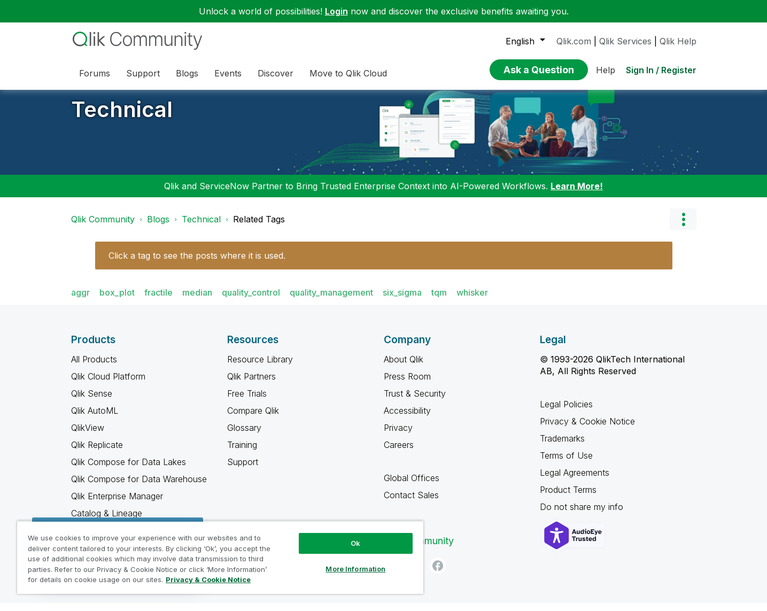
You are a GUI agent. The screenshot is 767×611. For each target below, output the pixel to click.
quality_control (251, 300)
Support (242, 470)
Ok (355, 543)
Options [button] (683, 227)
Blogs (158, 227)
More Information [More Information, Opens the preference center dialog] (355, 568)
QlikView (87, 435)
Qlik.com (573, 41)
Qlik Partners (251, 384)
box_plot (117, 300)
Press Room (407, 384)
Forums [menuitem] (94, 73)
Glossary (244, 435)
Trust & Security (415, 401)
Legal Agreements (574, 480)
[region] (220, 557)
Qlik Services (625, 41)
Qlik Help (678, 41)
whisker (472, 300)
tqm (439, 300)
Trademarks (562, 446)
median (197, 300)
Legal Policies (566, 412)
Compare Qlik (253, 418)
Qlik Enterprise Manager (117, 504)
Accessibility (407, 418)
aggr (80, 300)
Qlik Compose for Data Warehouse (139, 487)
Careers (399, 452)
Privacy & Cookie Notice (587, 429)
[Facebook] (438, 574)
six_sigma (402, 300)
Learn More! (577, 194)
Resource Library (260, 367)
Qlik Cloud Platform (108, 384)
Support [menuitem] (143, 73)
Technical (122, 117)
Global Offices (411, 486)
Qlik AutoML (94, 418)
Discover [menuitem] (275, 73)
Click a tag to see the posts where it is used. (197, 263)
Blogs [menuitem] (187, 73)
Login (336, 11)
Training (242, 452)
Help (605, 70)
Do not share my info (583, 514)
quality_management (331, 300)
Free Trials (247, 401)
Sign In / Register (661, 70)
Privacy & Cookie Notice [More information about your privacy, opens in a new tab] (208, 579)
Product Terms (568, 497)
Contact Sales (411, 503)
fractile (158, 300)
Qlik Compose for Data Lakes (128, 470)
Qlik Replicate (97, 452)
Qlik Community (103, 227)
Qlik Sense (91, 401)
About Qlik (403, 367)
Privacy (398, 435)
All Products (94, 367)
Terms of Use (566, 463)
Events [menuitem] (228, 73)
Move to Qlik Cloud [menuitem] (348, 73)
